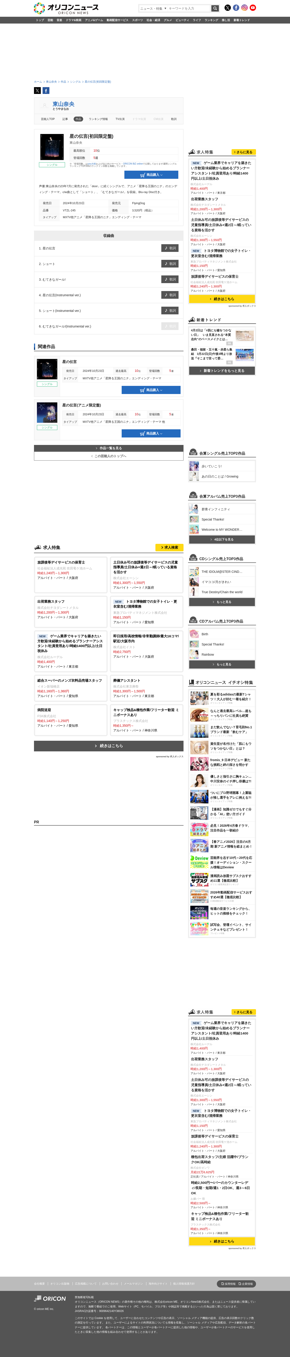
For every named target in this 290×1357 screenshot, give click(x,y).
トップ (40, 20)
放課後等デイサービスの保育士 (215, 276)
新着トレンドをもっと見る (222, 371)
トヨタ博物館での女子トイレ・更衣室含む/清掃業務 (221, 253)
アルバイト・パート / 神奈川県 (146, 719)
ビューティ (182, 20)
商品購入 (151, 175)
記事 (65, 119)
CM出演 (158, 119)
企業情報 (247, 1283)
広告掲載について (86, 1283)
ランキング (211, 20)
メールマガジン (133, 1283)
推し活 (226, 20)
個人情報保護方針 (184, 1283)
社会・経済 (153, 20)
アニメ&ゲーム (94, 20)
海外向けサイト (158, 1283)
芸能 (50, 20)
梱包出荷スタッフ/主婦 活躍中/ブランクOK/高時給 (219, 1159)
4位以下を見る (222, 539)
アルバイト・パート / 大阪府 (70, 570)
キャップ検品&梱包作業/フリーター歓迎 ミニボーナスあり (220, 1216)
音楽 (59, 20)
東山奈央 (63, 104)
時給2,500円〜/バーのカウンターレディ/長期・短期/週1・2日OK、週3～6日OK (220, 1188)
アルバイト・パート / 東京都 (70, 651)
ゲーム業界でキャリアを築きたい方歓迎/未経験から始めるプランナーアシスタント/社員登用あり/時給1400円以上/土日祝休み (221, 170)
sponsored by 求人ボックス (170, 756)
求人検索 (171, 547)
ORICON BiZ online (133, 163)
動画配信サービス (117, 20)
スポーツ (137, 20)
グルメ (168, 20)
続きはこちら (111, 746)
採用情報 (230, 1283)
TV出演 (120, 119)
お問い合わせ (110, 1283)
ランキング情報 (98, 119)
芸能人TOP (48, 119)
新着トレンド (242, 20)
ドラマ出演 (139, 119)
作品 (78, 119)
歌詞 (173, 119)
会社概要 (39, 1283)
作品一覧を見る (109, 448)
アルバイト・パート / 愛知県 (146, 611)
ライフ (197, 20)
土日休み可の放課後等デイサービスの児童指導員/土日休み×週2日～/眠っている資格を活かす (221, 225)
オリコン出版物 (59, 1283)
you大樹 (92, 163)
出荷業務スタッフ (204, 199)
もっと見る (222, 602)
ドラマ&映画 (73, 20)
